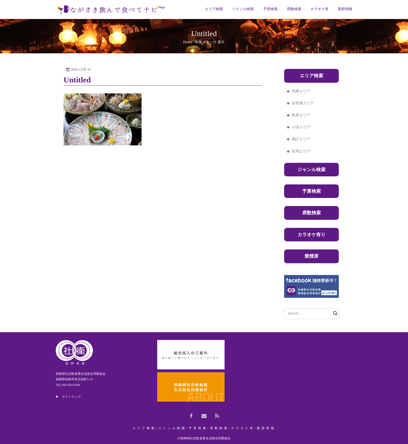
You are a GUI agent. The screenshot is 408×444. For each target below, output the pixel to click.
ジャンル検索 (311, 169)
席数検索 (311, 212)
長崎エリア (301, 91)
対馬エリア (301, 151)
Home (187, 42)
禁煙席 (311, 256)
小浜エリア (301, 127)
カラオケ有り (311, 234)
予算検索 (311, 191)
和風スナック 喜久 (210, 42)
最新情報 (266, 428)
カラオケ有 (242, 428)
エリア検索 (144, 428)
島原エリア (301, 115)
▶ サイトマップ (68, 396)
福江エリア (301, 139)
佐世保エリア (303, 103)
